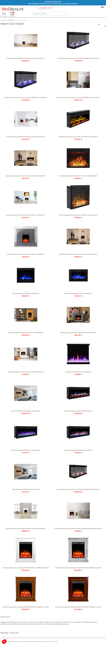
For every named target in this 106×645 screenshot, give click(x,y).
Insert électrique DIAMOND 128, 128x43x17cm (78, 450)
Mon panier (12, 14)
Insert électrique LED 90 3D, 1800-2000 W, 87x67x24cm (78, 332)
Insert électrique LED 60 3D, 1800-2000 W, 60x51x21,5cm (26, 372)
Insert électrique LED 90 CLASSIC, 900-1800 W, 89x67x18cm (78, 176)
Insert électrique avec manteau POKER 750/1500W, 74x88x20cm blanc (26, 568)
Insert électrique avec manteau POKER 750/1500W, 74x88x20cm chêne (26, 607)
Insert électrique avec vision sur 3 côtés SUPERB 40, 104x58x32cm (25, 97)
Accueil (3, 20)
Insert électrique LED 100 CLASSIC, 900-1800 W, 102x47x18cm (26, 176)
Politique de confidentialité (36, 641)
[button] (4, 641)
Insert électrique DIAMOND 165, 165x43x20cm (78, 411)
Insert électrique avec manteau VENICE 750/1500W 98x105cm (26, 528)
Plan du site (49, 641)
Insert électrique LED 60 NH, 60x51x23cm (78, 372)
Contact (55, 641)
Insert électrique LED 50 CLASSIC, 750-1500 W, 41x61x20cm (26, 254)
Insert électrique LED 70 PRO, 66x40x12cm (78, 293)
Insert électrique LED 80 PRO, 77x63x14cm (25, 293)
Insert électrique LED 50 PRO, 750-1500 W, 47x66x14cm (25, 332)
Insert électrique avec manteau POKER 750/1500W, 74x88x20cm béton (78, 568)
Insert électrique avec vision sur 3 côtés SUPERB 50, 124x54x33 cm (78, 97)
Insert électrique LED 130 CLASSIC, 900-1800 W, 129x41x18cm (78, 136)
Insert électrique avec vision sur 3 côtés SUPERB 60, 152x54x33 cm (78, 489)
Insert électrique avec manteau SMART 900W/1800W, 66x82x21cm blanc (78, 528)
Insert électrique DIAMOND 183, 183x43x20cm (26, 411)
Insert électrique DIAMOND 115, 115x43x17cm (26, 489)
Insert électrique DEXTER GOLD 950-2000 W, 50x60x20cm (26, 58)
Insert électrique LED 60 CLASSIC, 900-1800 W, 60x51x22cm (78, 215)
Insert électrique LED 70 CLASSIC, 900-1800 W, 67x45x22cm (25, 215)
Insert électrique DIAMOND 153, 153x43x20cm (25, 450)
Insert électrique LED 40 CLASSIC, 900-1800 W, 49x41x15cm (78, 254)
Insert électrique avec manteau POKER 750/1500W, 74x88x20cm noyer (78, 607)
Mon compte (4, 14)
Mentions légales (23, 641)
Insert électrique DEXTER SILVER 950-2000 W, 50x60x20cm (26, 136)
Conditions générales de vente (9, 641)
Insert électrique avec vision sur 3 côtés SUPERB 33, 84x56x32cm (78, 58)
